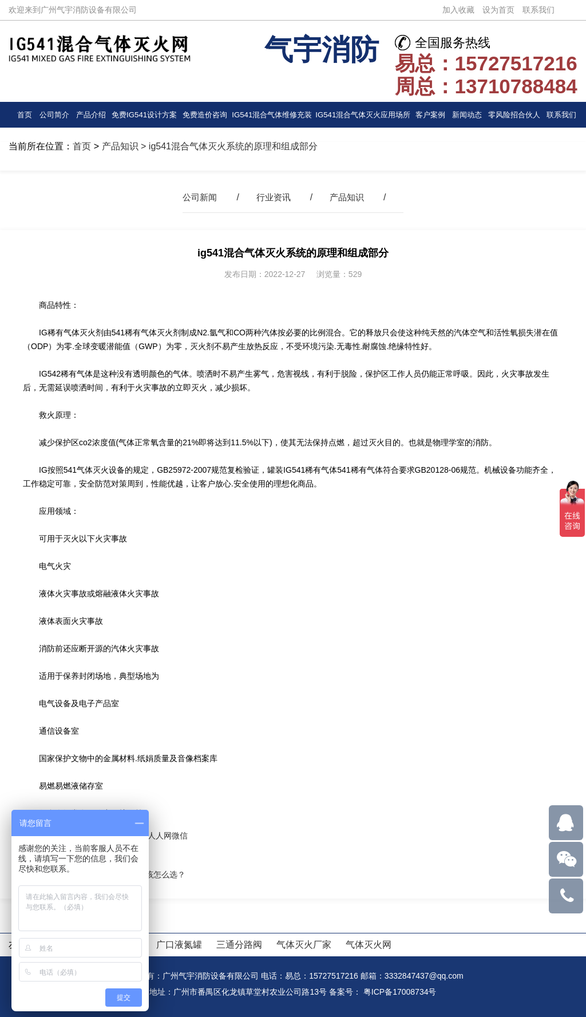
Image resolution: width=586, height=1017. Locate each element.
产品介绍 (90, 114)
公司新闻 (197, 197)
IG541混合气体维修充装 (272, 119)
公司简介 (54, 114)
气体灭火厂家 (303, 944)
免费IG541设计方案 (144, 114)
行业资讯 (273, 197)
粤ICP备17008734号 (400, 991)
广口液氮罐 (179, 944)
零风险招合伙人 (514, 114)
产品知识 (120, 146)
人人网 (160, 835)
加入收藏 (458, 9)
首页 (25, 114)
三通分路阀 (239, 944)
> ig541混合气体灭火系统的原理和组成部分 (228, 146)
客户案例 (430, 114)
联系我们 (538, 9)
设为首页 (498, 9)
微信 (180, 835)
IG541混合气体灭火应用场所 (363, 119)
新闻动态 (467, 114)
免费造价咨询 (204, 114)
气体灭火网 (368, 944)
